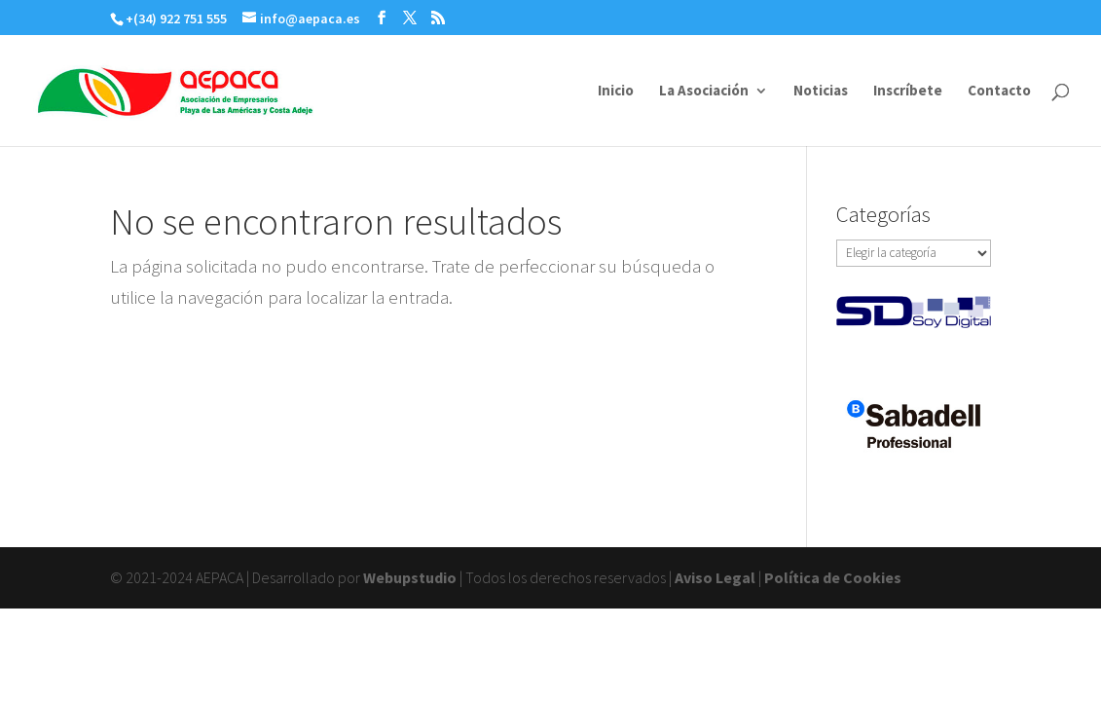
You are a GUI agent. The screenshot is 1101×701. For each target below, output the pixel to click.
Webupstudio (410, 577)
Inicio (616, 91)
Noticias (820, 91)
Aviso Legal (715, 577)
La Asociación (704, 91)
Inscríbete (907, 91)
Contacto (999, 91)
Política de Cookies (832, 577)
